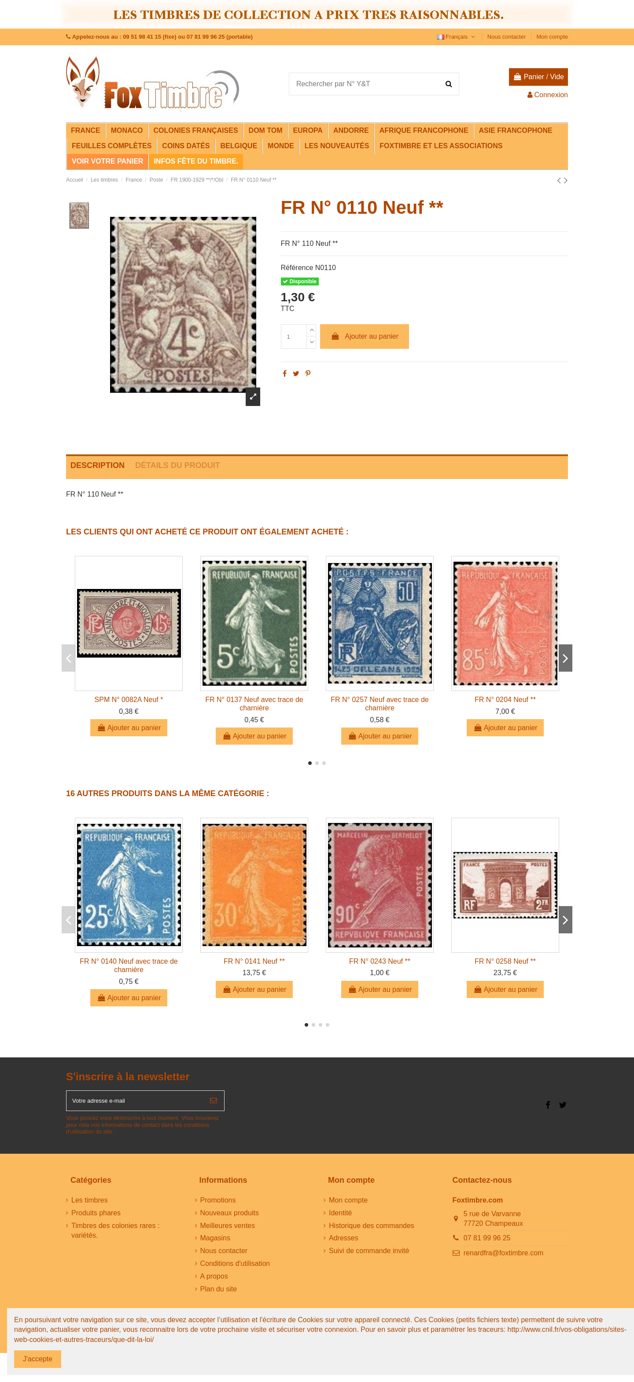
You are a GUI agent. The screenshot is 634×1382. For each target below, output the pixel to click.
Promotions (218, 1204)
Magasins (215, 1243)
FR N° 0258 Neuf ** (505, 961)
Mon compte (552, 36)
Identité (340, 1217)
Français (457, 36)
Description (97, 465)
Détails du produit (177, 465)
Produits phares (96, 1217)
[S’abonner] (213, 1103)
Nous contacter (507, 36)
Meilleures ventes (227, 1230)
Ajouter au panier (364, 336)
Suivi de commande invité (369, 1255)
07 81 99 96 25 (487, 1243)
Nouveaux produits (229, 1217)
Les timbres (89, 1204)
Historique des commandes (371, 1230)
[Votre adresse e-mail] (134, 1103)
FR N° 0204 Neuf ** (505, 699)
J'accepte (37, 1359)
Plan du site (218, 1293)
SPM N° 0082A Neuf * (129, 699)
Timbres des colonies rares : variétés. (115, 1234)
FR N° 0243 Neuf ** (379, 961)
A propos (214, 1280)
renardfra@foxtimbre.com (504, 1257)
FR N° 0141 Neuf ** (254, 961)
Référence (297, 267)
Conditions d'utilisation (235, 1268)
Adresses (343, 1243)
